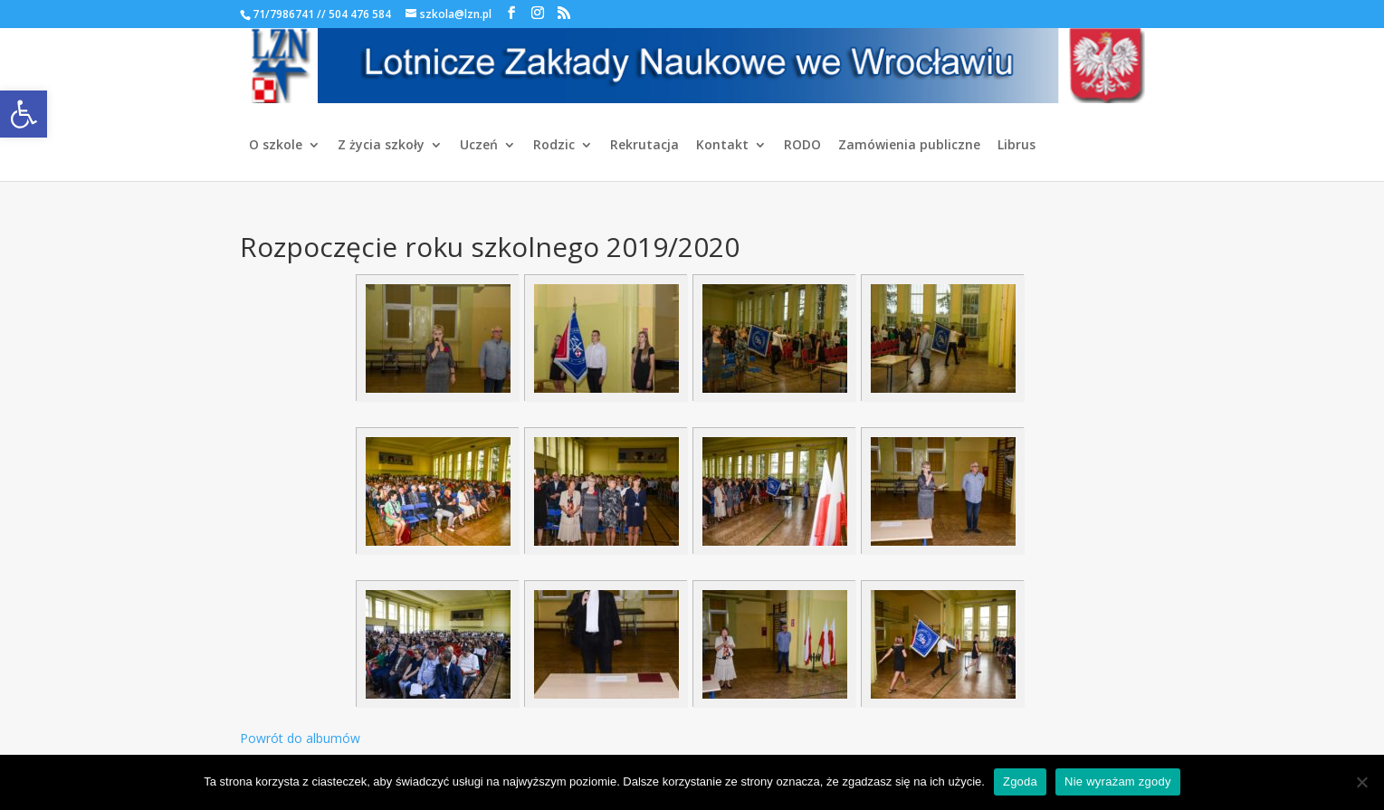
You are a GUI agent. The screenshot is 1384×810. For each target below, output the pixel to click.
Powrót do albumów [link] (300, 738)
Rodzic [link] (554, 145)
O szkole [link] (275, 145)
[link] (23, 114)
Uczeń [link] (479, 145)
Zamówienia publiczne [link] (909, 145)
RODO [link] (802, 145)
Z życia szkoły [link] (381, 145)
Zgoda (1020, 781)
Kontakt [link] (722, 145)
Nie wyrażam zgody (1117, 781)
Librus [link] (1016, 145)
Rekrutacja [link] (644, 145)
